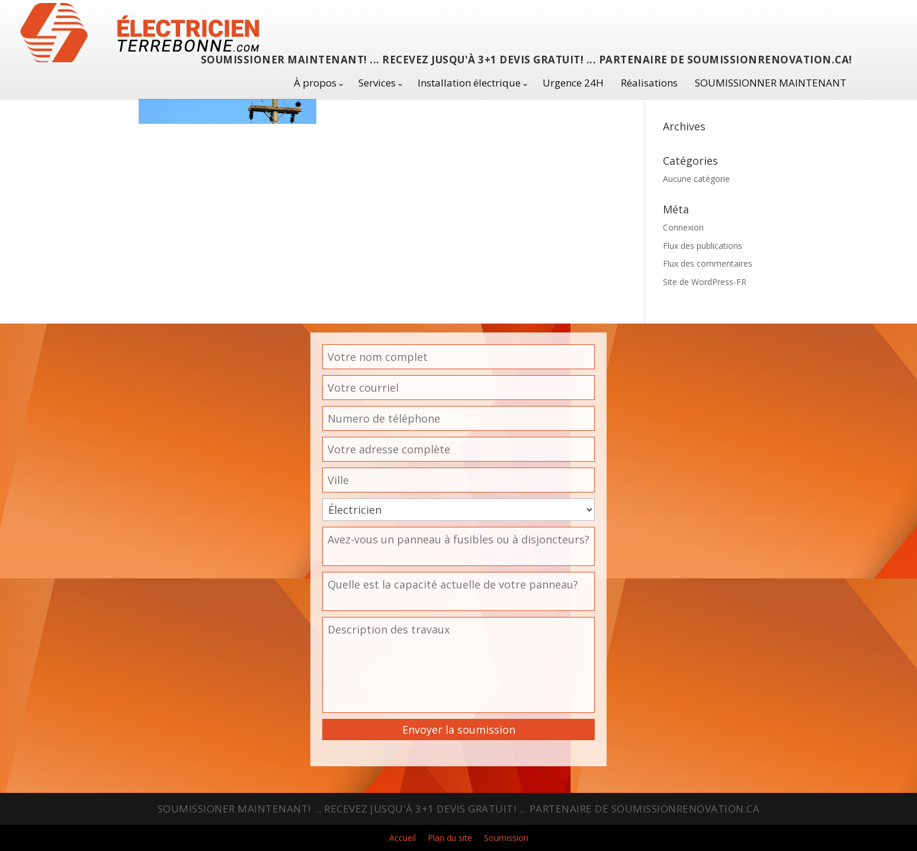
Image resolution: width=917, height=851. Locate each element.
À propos (315, 82)
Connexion (683, 227)
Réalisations (649, 82)
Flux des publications (702, 245)
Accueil (402, 837)
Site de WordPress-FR (704, 281)
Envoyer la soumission (458, 729)
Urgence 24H (573, 82)
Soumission (506, 837)
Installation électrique (469, 82)
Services (377, 82)
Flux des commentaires (707, 263)
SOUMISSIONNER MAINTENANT (771, 82)
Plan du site (450, 837)
